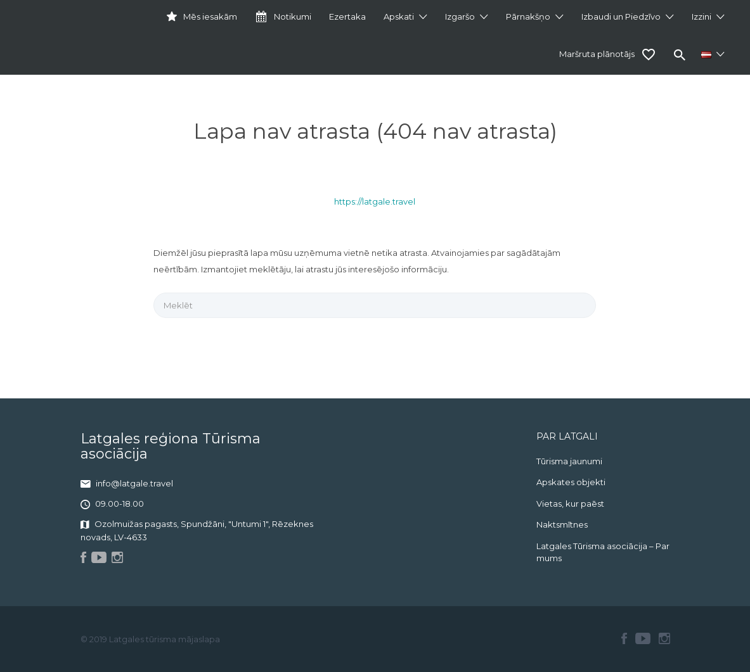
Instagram (664, 638)
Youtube (642, 638)
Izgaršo (460, 16)
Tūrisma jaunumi (569, 461)
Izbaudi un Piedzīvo (621, 16)
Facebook (624, 638)
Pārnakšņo (528, 16)
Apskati (399, 16)
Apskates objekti (570, 482)
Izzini (701, 16)
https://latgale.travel (374, 201)
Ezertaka (347, 16)
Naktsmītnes (562, 524)
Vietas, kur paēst (570, 503)
